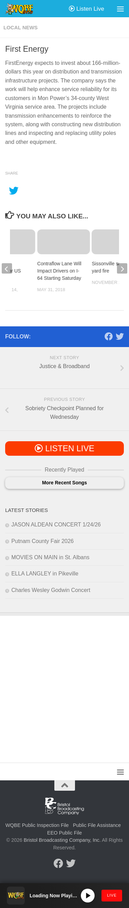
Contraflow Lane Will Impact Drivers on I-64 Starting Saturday (59, 271)
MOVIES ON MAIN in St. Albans (50, 557)
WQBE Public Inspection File (37, 825)
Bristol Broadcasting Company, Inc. (62, 840)
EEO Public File (64, 833)
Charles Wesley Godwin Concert (50, 590)
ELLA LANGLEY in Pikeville (44, 573)
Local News (20, 27)
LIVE (112, 895)
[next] (122, 268)
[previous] (7, 268)
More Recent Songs (64, 482)
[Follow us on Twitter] (120, 336)
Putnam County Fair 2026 (42, 541)
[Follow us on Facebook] (109, 336)
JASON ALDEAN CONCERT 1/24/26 (56, 524)
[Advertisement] (64, 684)
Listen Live (86, 9)
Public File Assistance (97, 825)
